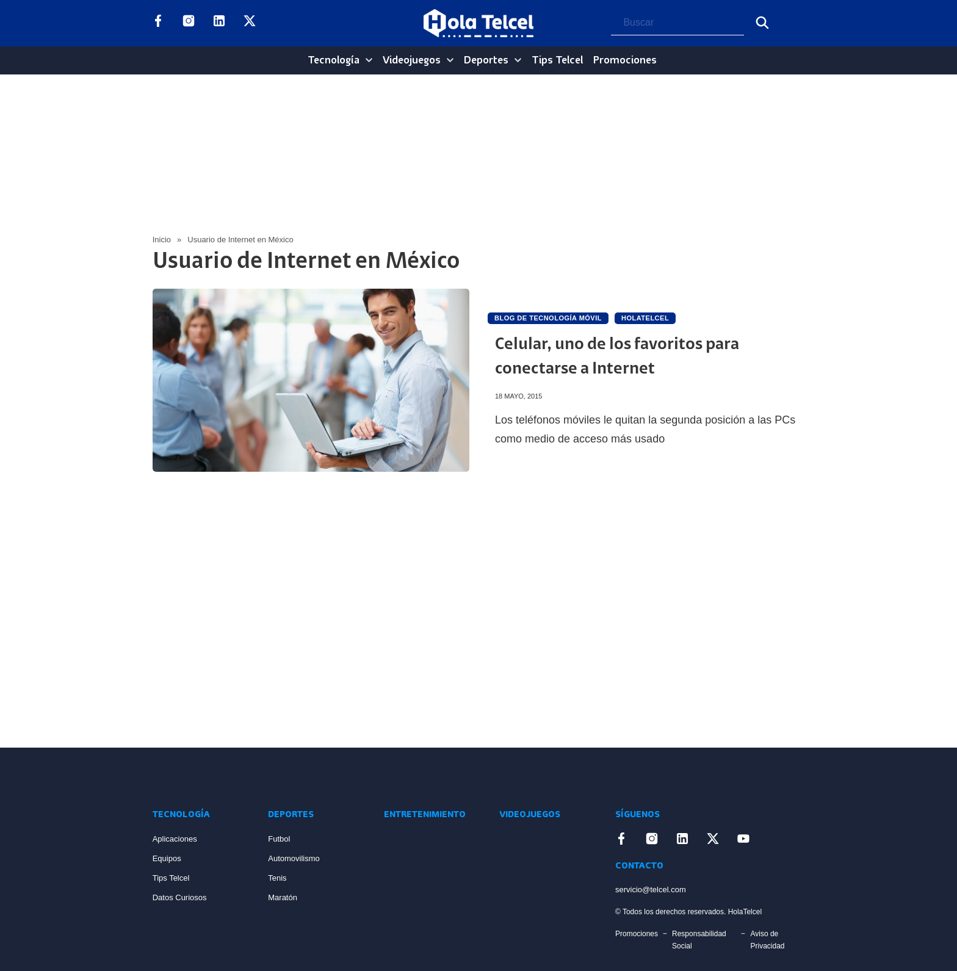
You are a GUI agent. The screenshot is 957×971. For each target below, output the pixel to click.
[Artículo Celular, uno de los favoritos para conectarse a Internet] (311, 380)
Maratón (282, 897)
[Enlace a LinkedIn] (219, 23)
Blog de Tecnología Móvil (548, 318)
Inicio (162, 239)
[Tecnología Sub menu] (369, 60)
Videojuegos (412, 60)
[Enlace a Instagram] (188, 23)
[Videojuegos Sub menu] (450, 60)
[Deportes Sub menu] (518, 60)
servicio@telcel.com (650, 889)
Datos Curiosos (180, 897)
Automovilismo (294, 858)
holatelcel (645, 318)
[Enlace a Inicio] (198, 777)
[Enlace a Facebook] (158, 23)
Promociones (625, 60)
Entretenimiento (425, 815)
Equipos (167, 858)
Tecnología (333, 60)
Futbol (279, 838)
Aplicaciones (175, 838)
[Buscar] (762, 22)
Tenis (277, 878)
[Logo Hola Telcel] (478, 23)
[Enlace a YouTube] (280, 23)
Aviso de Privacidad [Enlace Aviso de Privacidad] (767, 939)
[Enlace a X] (250, 23)
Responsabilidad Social (699, 939)
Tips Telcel (557, 60)
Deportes (486, 60)
